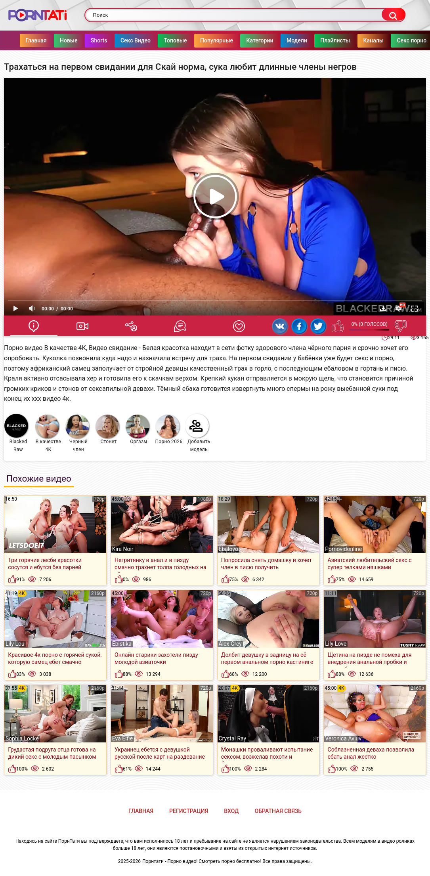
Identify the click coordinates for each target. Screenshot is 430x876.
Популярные (217, 40)
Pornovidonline (343, 549)
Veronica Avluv (343, 738)
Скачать (383, 308)
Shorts (99, 40)
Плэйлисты (335, 40)
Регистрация (188, 811)
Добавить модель (197, 433)
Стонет (107, 429)
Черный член (77, 433)
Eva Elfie (122, 738)
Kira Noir (123, 549)
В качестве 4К (48, 433)
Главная (36, 40)
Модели (297, 40)
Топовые (175, 40)
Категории (260, 40)
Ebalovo (228, 549)
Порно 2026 (168, 429)
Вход (231, 811)
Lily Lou (15, 644)
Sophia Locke (22, 738)
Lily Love (335, 644)
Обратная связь (278, 811)
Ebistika (122, 644)
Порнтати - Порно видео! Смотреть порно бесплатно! (201, 861)
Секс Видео (135, 40)
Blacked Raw (16, 433)
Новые (69, 40)
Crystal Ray (233, 738)
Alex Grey (230, 644)
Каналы (373, 40)
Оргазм (137, 429)
